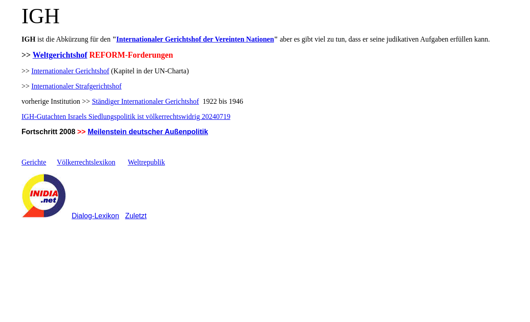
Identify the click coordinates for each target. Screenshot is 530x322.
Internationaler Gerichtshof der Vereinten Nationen (195, 39)
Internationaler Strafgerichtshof (76, 86)
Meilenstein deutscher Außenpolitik (148, 132)
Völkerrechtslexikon (86, 162)
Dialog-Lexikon (95, 216)
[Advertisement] (126, 245)
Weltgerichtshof (60, 55)
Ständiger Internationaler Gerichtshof (145, 101)
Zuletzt (136, 216)
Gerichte (34, 162)
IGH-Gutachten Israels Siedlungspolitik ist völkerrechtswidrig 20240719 (126, 116)
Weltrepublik (146, 162)
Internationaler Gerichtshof (70, 71)
